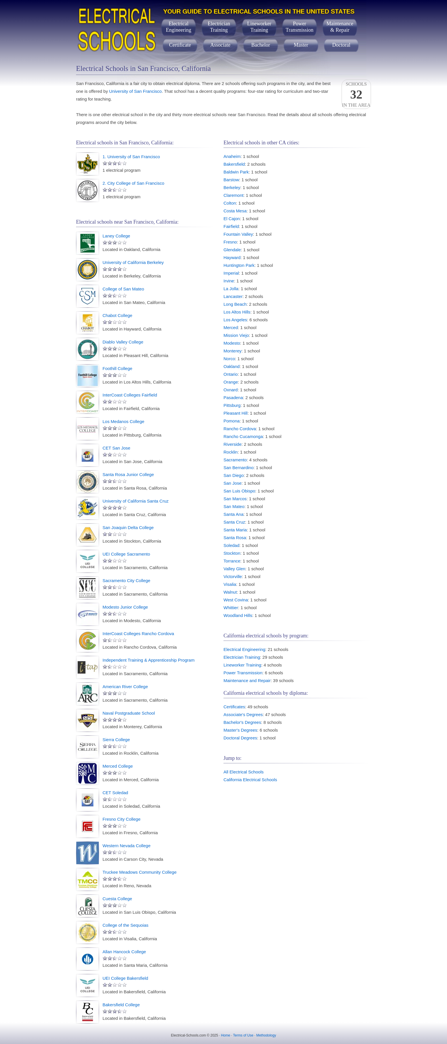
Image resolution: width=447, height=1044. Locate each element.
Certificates (234, 706)
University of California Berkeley (133, 262)
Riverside (232, 444)
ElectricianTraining (219, 27)
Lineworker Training (242, 664)
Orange (230, 382)
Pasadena (233, 397)
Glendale (232, 249)
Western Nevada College (126, 845)
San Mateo (234, 506)
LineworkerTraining (259, 27)
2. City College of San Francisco (133, 183)
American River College (125, 686)
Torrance (231, 560)
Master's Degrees (240, 730)
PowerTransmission (299, 27)
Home (225, 1035)
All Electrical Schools (243, 771)
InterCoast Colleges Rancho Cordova (138, 633)
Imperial (231, 273)
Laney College (116, 235)
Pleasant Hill (235, 413)
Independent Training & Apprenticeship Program (148, 660)
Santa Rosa (234, 537)
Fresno (230, 241)
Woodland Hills (237, 615)
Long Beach (235, 304)
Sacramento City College (126, 580)
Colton (229, 203)
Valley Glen (234, 568)
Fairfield (231, 226)
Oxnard (230, 389)
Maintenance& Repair (340, 27)
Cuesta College (117, 898)
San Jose (232, 483)
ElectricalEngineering (178, 27)
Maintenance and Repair (246, 680)
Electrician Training (241, 657)
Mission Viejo (236, 335)
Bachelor (260, 45)
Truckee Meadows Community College (140, 872)
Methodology (266, 1035)
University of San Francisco (135, 91)
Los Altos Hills (236, 311)
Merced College (118, 766)
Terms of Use (243, 1035)
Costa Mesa (235, 210)
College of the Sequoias (125, 925)
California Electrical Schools (250, 779)
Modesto (231, 343)
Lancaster (233, 296)
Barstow (231, 179)
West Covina (235, 599)
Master (301, 45)
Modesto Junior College (125, 607)
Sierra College (116, 739)
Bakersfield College (121, 1004)
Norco (229, 358)
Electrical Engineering (244, 649)
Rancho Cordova (239, 428)
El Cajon (231, 218)
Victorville (232, 576)
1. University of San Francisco (131, 156)
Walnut (230, 592)
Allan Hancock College (124, 951)
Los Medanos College (123, 421)
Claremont (233, 195)
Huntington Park (239, 265)
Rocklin (230, 452)
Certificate (180, 45)
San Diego (233, 475)
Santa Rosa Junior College (128, 474)
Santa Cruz (234, 522)
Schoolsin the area (356, 94)
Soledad (231, 545)
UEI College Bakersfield (125, 978)
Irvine (228, 280)
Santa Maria (235, 529)
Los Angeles (235, 319)
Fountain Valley (238, 234)
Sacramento (235, 459)
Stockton (231, 553)
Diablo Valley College (123, 341)
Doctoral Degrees (240, 737)
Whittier (230, 607)
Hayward (231, 257)
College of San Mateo (123, 288)
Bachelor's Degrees (242, 722)
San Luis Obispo (239, 490)
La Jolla (230, 288)
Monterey (232, 350)
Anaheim (231, 156)
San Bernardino (238, 467)
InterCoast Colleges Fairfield (130, 394)
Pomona (231, 420)
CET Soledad (115, 792)
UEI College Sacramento (126, 554)
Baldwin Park (236, 171)
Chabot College (117, 315)
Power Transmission (242, 672)
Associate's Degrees (243, 714)
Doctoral (341, 45)
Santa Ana (233, 514)
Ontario (230, 374)
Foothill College (117, 368)
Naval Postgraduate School (129, 713)
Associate (220, 45)
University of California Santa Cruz (135, 501)
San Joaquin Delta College (128, 527)
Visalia (229, 584)
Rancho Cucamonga (243, 436)
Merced (230, 327)
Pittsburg (231, 405)
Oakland (231, 366)
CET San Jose (116, 447)
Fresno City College (122, 819)
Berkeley (231, 187)
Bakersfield (234, 164)
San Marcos (235, 498)
